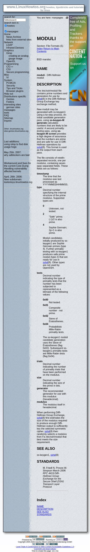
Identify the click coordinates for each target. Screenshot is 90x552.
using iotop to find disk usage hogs (16, 145)
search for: (10, 17)
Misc (6, 75)
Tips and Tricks (14, 88)
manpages (12, 31)
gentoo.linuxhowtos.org (18, 131)
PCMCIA (11, 83)
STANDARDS (44, 514)
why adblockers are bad (16, 155)
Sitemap (8, 118)
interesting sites (12, 104)
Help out (8, 93)
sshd (39, 99)
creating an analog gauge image (18, 57)
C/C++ (9, 66)
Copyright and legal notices (45, 549)
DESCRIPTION (45, 509)
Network (8, 42)
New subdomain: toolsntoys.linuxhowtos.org (18, 180)
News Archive (13, 37)
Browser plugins (14, 91)
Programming (11, 64)
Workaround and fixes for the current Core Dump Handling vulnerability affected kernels (17, 167)
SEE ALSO (43, 512)
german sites (13, 107)
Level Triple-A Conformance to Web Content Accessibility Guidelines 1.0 (45, 547)
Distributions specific (15, 96)
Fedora (10, 102)
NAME (40, 506)
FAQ (6, 115)
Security (10, 85)
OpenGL (10, 61)
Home (7, 34)
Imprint (7, 121)
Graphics (9, 50)
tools (6, 112)
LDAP (9, 45)
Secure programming (17, 72)
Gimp (9, 53)
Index (40, 48)
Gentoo (10, 99)
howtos (11, 26)
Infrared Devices (15, 47)
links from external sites (18, 39)
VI (7, 77)
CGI (8, 69)
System (8, 80)
